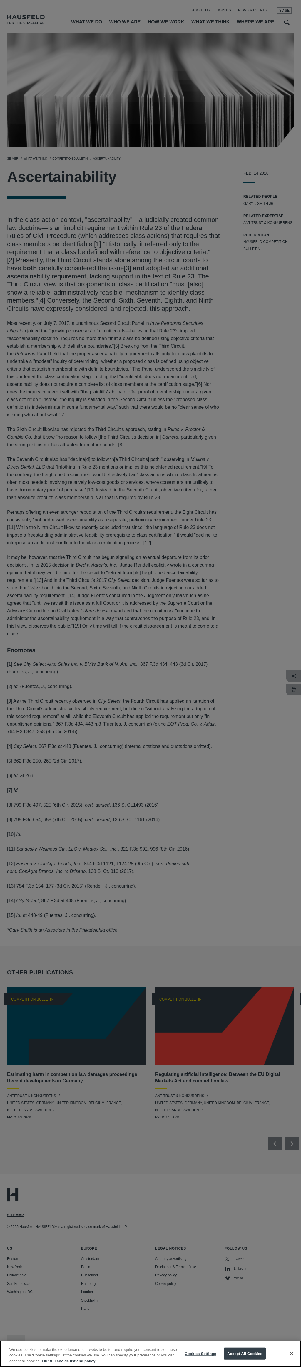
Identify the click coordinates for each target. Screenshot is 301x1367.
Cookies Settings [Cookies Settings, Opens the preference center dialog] (200, 1359)
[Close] (291, 1359)
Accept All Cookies (244, 1359)
